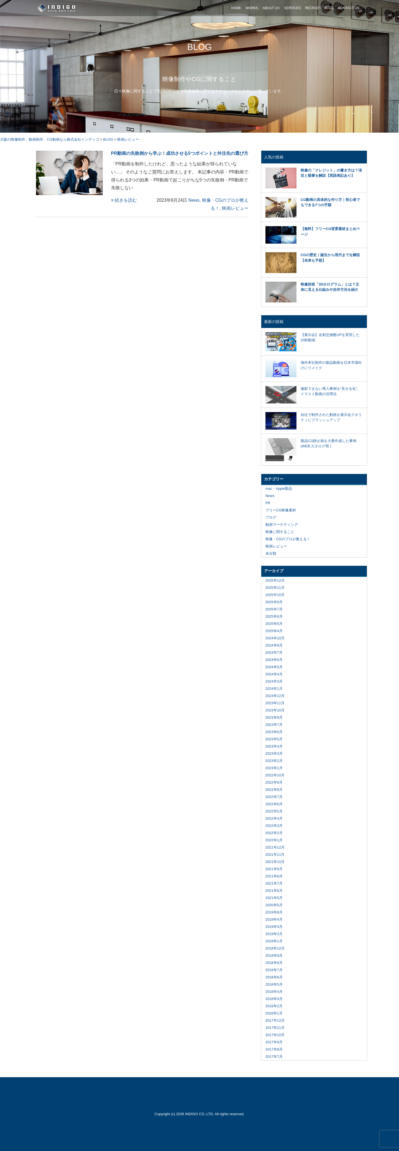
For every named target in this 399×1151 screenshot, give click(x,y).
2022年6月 (274, 804)
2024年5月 (274, 667)
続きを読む (124, 200)
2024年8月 (274, 645)
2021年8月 (274, 876)
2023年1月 (274, 768)
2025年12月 (275, 580)
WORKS (251, 8)
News (194, 200)
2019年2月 (274, 934)
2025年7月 (274, 609)
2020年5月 (274, 905)
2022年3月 (274, 826)
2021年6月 (274, 891)
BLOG (329, 8)
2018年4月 (274, 992)
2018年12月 (275, 948)
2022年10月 (275, 775)
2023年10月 (275, 710)
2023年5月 (274, 739)
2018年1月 (274, 1013)
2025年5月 (274, 624)
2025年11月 (275, 587)
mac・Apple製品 (278, 488)
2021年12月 (275, 847)
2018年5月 (274, 984)
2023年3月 (274, 753)
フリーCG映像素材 (280, 510)
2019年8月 (274, 912)
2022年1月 (274, 840)
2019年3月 (274, 927)
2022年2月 (274, 833)
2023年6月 (274, 732)
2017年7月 (274, 1056)
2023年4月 (274, 746)
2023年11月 (275, 703)
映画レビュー (235, 208)
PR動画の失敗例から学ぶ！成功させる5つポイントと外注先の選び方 (179, 153)
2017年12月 (275, 1020)
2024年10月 (275, 638)
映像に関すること (279, 532)
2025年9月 (274, 602)
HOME (236, 8)
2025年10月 (275, 595)
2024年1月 (274, 688)
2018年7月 (274, 970)
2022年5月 (274, 811)
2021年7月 (274, 883)
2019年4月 (274, 919)
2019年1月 (274, 941)
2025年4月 (274, 631)
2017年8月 (274, 1049)
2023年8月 (274, 717)
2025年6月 (274, 616)
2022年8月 (274, 789)
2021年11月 (275, 854)
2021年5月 (274, 898)
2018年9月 (274, 955)
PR (267, 503)
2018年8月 (274, 963)
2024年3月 (274, 681)
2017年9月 (274, 1042)
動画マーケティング (281, 525)
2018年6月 (274, 977)
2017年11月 (275, 1028)
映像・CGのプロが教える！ (288, 539)
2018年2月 (274, 1006)
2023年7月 (274, 725)
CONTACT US (348, 8)
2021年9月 (274, 869)
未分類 (270, 553)
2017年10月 (275, 1035)
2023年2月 (274, 761)
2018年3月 (274, 999)
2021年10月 (275, 862)
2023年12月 (275, 696)
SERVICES (292, 8)
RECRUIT (312, 8)
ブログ (270, 517)
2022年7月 (274, 797)
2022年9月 (274, 782)
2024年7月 (274, 652)
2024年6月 (274, 660)
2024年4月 (274, 674)
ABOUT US (271, 8)
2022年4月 (274, 818)
